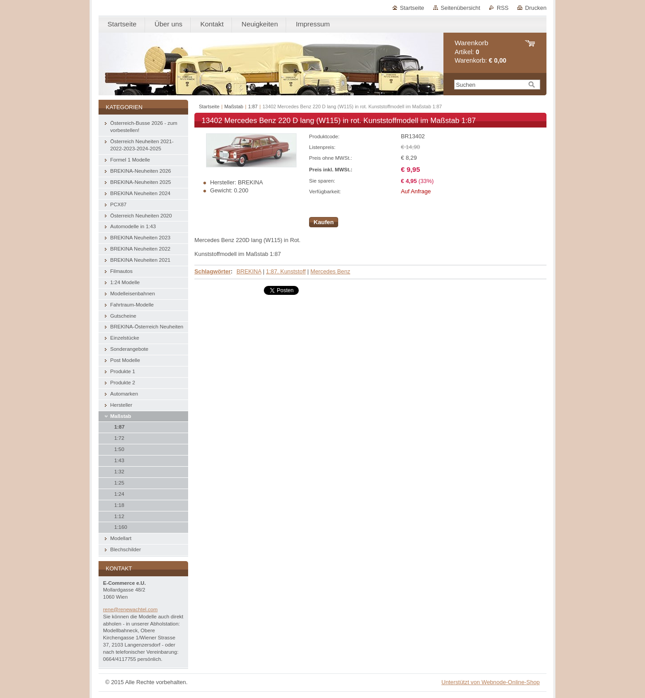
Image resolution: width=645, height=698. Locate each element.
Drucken (535, 7)
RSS (502, 7)
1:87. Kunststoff (286, 271)
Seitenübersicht (460, 7)
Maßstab (233, 106)
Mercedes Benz (330, 271)
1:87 (253, 106)
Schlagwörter (212, 271)
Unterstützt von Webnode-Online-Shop (490, 682)
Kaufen (324, 222)
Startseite (412, 7)
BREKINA (248, 271)
